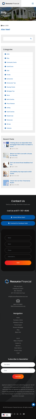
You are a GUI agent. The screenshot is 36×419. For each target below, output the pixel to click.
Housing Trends (11, 87)
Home (2, 15)
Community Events (12, 62)
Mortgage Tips (11, 91)
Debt (8, 70)
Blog (8, 58)
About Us (18, 346)
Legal (18, 354)
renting (8, 107)
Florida (8, 74)
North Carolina (10, 99)
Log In (18, 339)
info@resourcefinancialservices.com (18, 297)
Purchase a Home (18, 321)
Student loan (10, 116)
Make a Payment (18, 341)
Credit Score (10, 66)
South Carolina (10, 111)
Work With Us (18, 349)
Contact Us (18, 344)
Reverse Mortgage (18, 328)
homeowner (10, 79)
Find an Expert (18, 326)
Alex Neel (5, 29)
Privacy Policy (18, 351)
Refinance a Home (18, 323)
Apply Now (18, 333)
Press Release (11, 103)
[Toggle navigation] (33, 3)
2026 (8, 54)
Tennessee (10, 120)
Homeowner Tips (11, 83)
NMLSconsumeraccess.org (18, 307)
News (8, 95)
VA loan (9, 124)
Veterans (9, 128)
